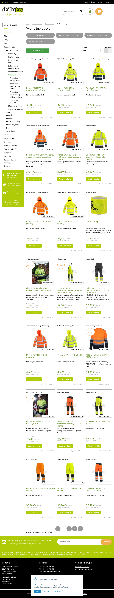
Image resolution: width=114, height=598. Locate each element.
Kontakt (107, 2)
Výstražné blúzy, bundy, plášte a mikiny (16, 94)
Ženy (6, 40)
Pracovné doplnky (13, 121)
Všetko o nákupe (89, 2)
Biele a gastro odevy (13, 61)
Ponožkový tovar (10, 145)
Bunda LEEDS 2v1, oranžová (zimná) (38, 222)
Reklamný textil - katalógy (10, 161)
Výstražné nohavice (14, 101)
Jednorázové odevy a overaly (14, 67)
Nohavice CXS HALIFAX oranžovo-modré (96, 489)
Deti (5, 43)
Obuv (6, 134)
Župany (7, 166)
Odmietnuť (57, 591)
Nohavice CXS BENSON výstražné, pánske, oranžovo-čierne (70, 423)
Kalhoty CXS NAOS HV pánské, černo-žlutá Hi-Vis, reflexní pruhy (98, 290)
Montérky (12, 54)
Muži (6, 36)
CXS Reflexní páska (94, 221)
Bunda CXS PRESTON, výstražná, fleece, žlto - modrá (96, 157)
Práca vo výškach (12, 125)
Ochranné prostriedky (10, 113)
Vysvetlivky (10, 131)
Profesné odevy (14, 57)
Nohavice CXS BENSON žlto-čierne (98, 422)
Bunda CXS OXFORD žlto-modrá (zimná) (97, 89)
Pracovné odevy (10, 47)
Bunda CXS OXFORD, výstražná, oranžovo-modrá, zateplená (40, 156)
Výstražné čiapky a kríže (15, 79)
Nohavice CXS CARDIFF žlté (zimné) (69, 489)
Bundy (8, 128)
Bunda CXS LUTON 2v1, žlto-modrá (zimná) (69, 89)
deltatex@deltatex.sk (20, 2)
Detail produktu (34, 112)
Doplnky (7, 156)
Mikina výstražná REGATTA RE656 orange (98, 356)
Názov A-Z (86, 51)
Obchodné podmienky (82, 567)
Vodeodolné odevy (15, 71)
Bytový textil (9, 138)
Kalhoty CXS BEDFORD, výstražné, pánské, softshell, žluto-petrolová (70, 290)
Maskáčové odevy (15, 106)
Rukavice (9, 118)
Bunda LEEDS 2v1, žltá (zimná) (67, 222)
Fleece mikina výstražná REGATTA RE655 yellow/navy (38, 289)
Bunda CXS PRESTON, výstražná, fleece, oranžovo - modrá (69, 157)
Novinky (7, 32)
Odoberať (106, 542)
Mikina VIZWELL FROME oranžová (36, 356)
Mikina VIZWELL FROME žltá (69, 355)
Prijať (37, 591)
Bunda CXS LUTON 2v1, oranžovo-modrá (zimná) (37, 89)
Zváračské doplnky (15, 109)
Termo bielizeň (10, 149)
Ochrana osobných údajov (84, 569)
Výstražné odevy (14, 75)
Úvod (6, 2)
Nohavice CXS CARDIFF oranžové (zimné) (40, 489)
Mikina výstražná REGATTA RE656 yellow (38, 422)
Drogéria (7, 153)
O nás (100, 2)
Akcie (6, 29)
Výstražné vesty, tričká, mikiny (15, 86)
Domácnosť (8, 142)
